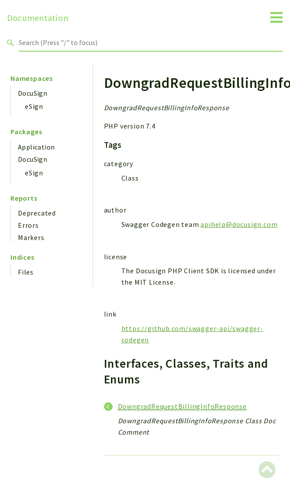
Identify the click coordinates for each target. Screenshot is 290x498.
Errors (28, 225)
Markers (31, 237)
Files (26, 272)
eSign (34, 106)
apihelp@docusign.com (238, 224)
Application (36, 147)
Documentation (38, 18)
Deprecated (37, 213)
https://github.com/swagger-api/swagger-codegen (192, 334)
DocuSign (32, 93)
